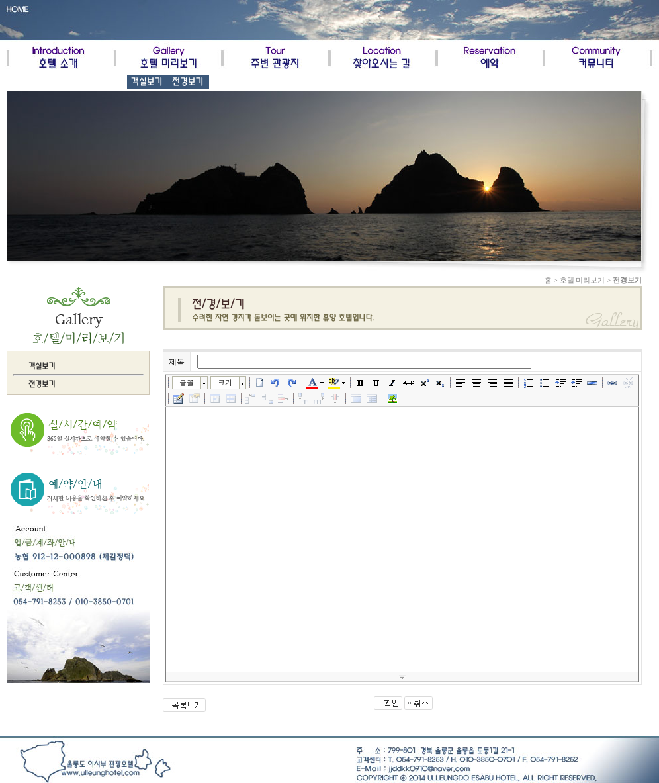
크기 (225, 382)
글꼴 (186, 382)
